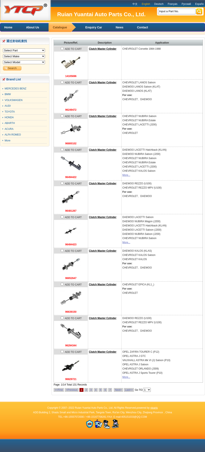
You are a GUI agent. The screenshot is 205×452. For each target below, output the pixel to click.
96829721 (70, 379)
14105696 (70, 76)
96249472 (70, 109)
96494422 (70, 177)
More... (126, 175)
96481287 (70, 210)
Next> (118, 389)
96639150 (70, 311)
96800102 (70, 143)
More (7, 140)
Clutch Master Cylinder (102, 48)
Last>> (129, 389)
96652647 (70, 278)
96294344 (70, 345)
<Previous (71, 389)
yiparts (154, 407)
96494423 (70, 244)
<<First (59, 389)
